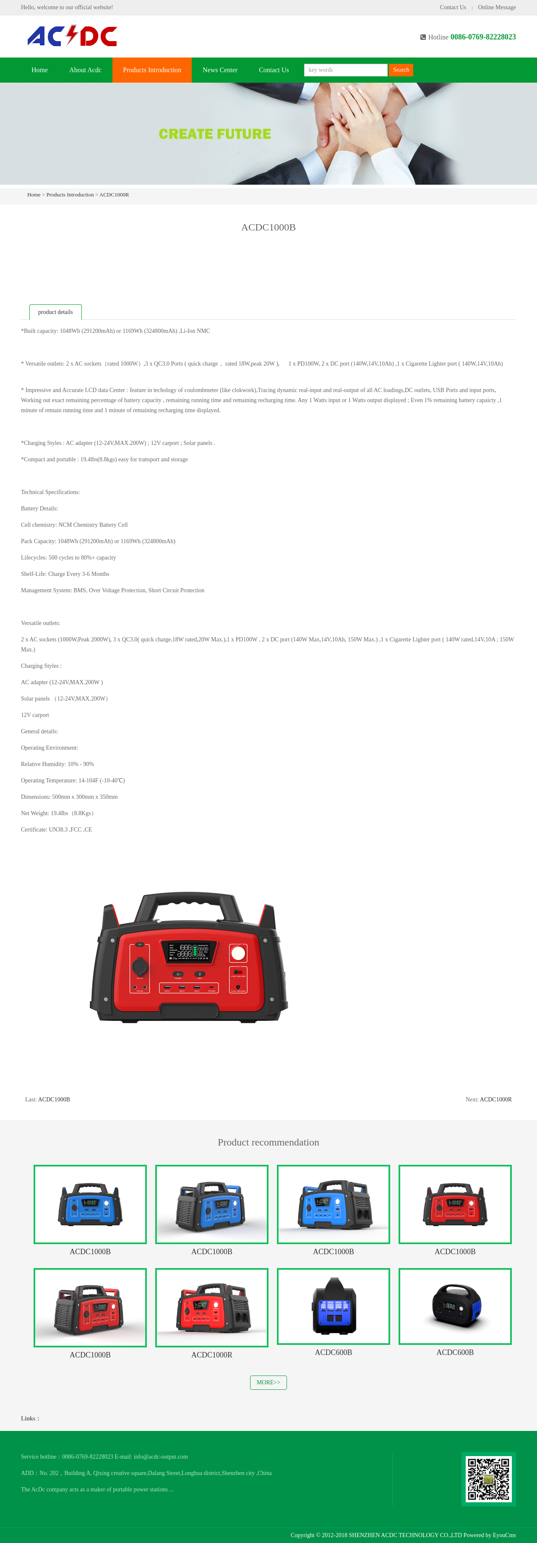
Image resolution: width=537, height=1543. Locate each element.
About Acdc (85, 69)
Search (401, 70)
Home (39, 69)
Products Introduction (152, 69)
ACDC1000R (114, 194)
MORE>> (268, 1382)
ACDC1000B (54, 1099)
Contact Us (453, 7)
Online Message (497, 7)
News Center (220, 69)
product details (55, 312)
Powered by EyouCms (489, 1535)
